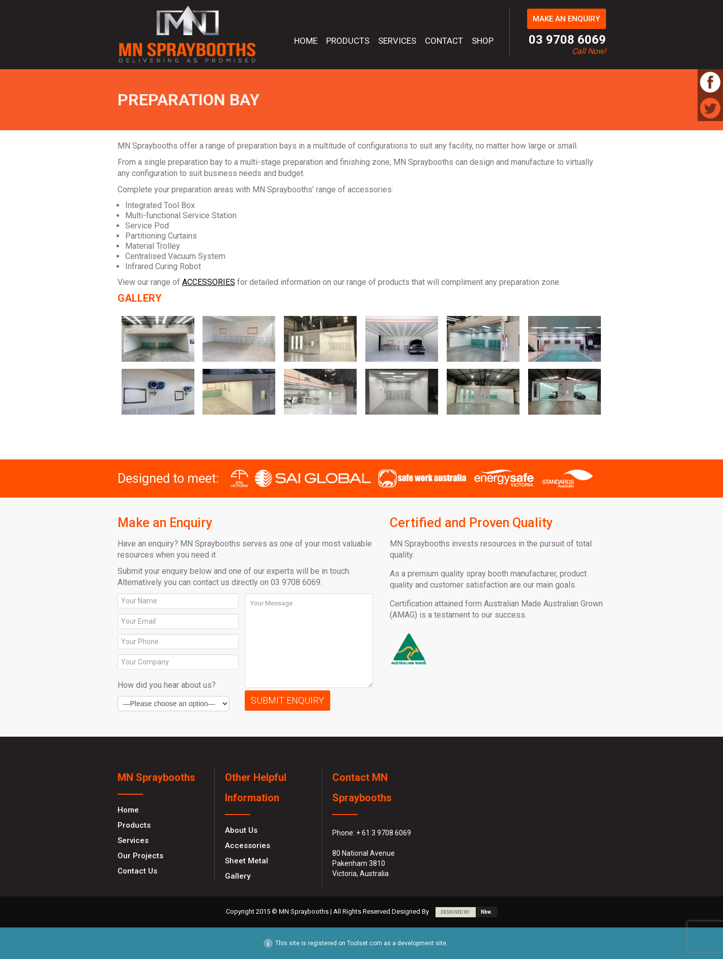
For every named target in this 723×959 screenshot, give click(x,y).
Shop (483, 41)
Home (305, 41)
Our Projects (140, 855)
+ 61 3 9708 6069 (383, 833)
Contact (444, 41)
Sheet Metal (246, 860)
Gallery (237, 876)
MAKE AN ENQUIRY (566, 18)
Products (347, 41)
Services (397, 41)
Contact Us (137, 871)
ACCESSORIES (208, 282)
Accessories (247, 845)
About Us (241, 830)
